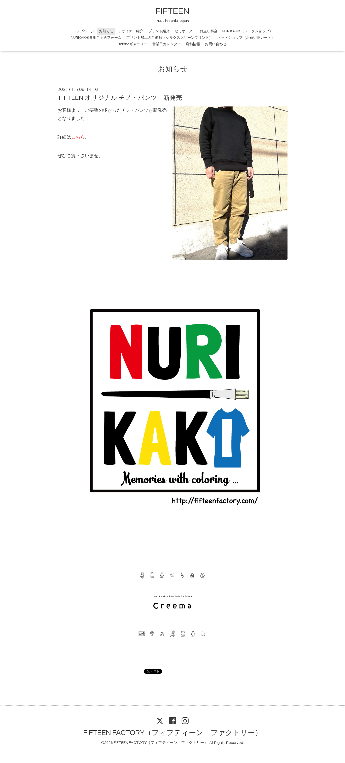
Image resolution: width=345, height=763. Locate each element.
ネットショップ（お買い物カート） (246, 37)
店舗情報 (193, 44)
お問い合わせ (215, 44)
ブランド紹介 (159, 31)
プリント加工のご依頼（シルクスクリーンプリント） (169, 37)
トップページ (83, 31)
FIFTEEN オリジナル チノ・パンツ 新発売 (120, 98)
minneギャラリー (133, 44)
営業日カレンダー (166, 44)
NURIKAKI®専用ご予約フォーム (96, 37)
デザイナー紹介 (130, 31)
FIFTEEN (172, 11)
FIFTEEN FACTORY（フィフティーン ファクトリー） (172, 732)
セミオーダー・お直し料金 (196, 31)
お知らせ (106, 31)
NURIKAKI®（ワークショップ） (247, 31)
